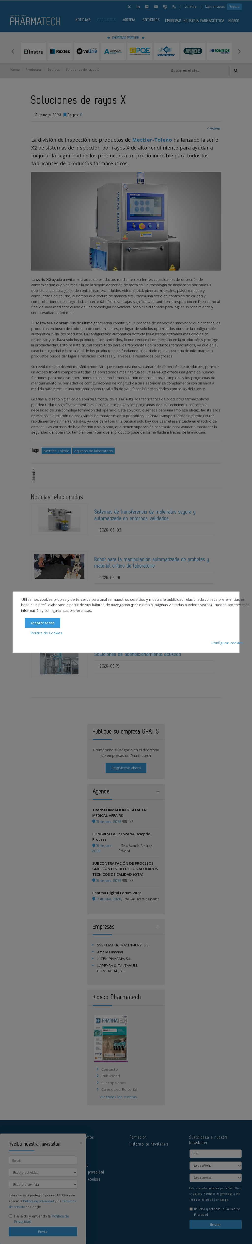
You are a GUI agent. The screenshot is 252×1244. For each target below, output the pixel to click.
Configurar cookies (227, 642)
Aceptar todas (43, 622)
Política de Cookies (46, 632)
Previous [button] (12, 51)
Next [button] (239, 51)
